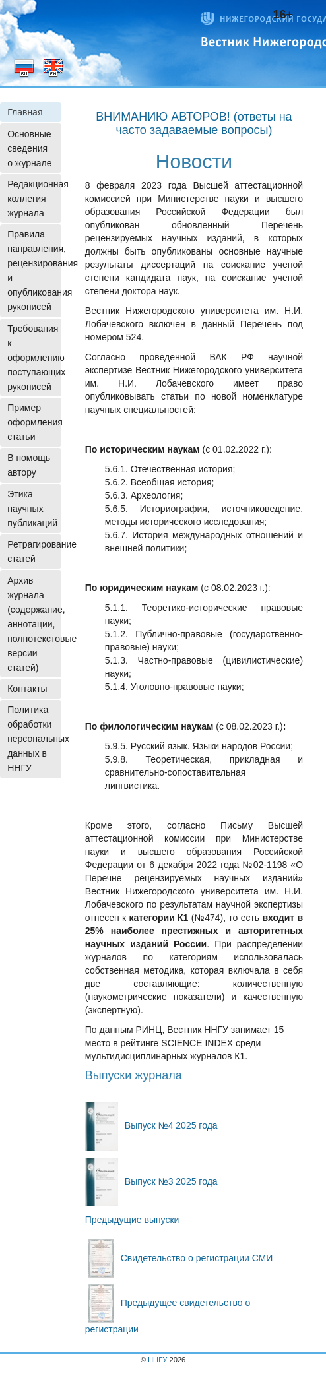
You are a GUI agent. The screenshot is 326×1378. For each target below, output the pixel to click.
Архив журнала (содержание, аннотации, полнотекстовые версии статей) (34, 624)
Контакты (27, 688)
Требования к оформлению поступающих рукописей (34, 357)
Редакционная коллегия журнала (34, 198)
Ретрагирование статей (34, 551)
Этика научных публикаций (32, 508)
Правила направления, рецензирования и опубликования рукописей (34, 270)
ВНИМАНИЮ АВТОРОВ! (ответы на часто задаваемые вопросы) (194, 123)
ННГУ (157, 1359)
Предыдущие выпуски (132, 1219)
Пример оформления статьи (34, 422)
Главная (24, 112)
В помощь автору (28, 465)
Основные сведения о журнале (29, 148)
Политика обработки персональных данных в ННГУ (34, 739)
